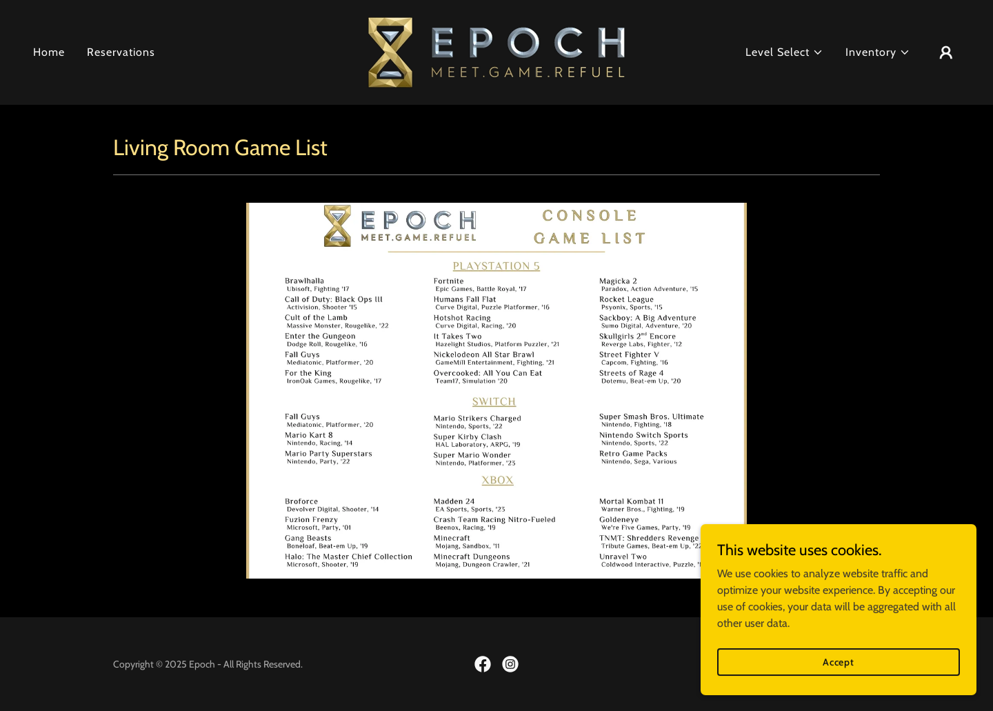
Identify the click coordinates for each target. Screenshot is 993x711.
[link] (496, 51)
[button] (784, 52)
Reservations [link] (121, 52)
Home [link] (49, 52)
